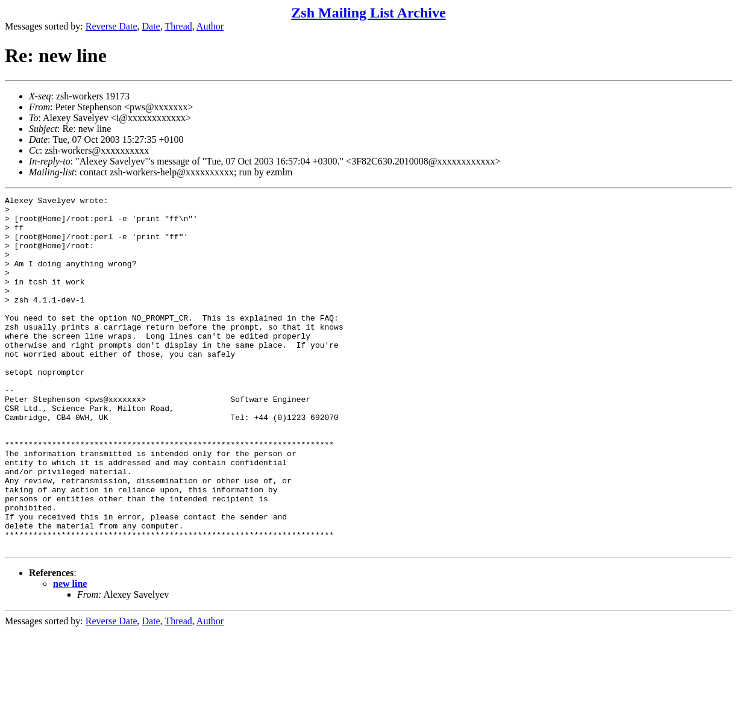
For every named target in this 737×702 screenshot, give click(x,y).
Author (210, 26)
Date (151, 26)
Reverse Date (111, 26)
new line (70, 654)
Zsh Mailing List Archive (368, 12)
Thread (178, 26)
